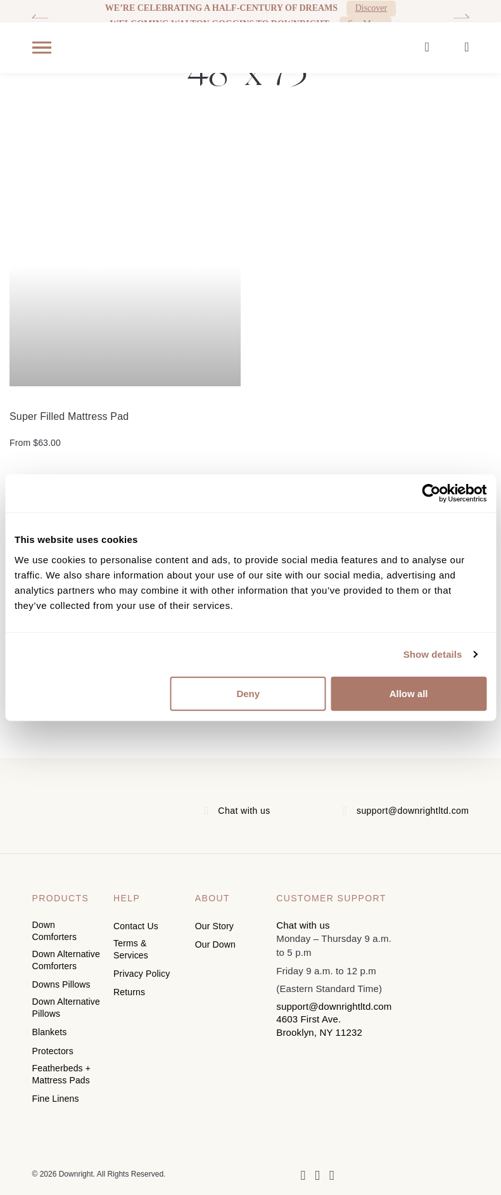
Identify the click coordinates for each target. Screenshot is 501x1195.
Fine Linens (55, 1093)
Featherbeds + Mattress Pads (61, 1069)
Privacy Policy (141, 972)
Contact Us (135, 926)
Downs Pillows (61, 982)
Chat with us (244, 811)
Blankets (49, 1029)
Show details (432, 654)
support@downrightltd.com (413, 811)
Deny (248, 693)
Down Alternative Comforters (66, 959)
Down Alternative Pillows (66, 1005)
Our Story (214, 926)
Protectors (52, 1047)
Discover (371, 8)
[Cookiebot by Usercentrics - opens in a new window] (431, 493)
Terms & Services (130, 948)
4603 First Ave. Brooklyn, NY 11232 (319, 1025)
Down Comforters (54, 931)
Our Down (215, 944)
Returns (129, 989)
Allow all (409, 693)
